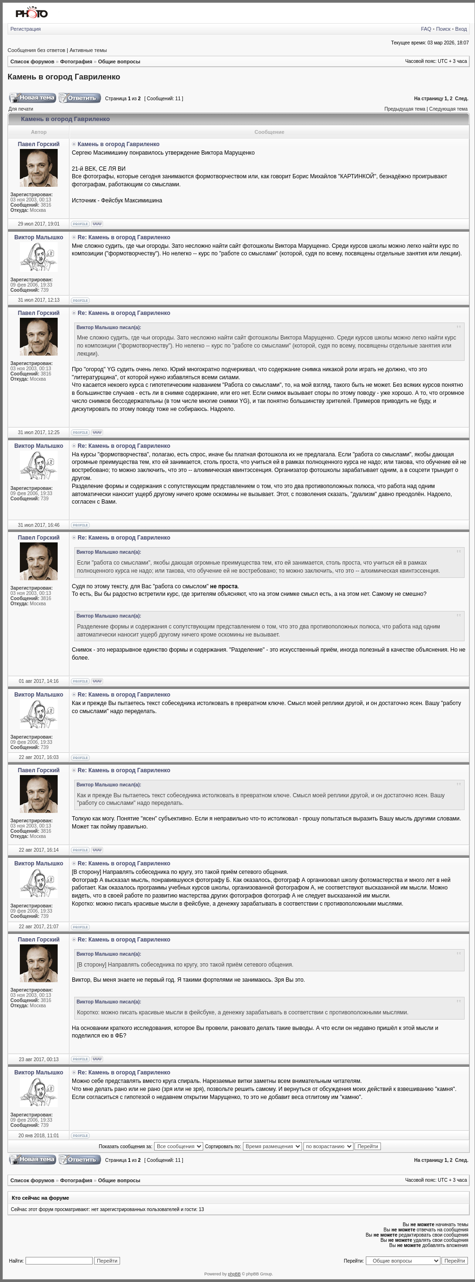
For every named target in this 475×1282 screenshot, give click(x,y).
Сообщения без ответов (36, 50)
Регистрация (25, 29)
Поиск (443, 29)
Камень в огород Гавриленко (64, 76)
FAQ (426, 29)
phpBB (234, 1274)
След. (461, 98)
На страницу (428, 98)
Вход (461, 29)
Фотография (76, 61)
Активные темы (88, 50)
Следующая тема (448, 109)
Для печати (21, 109)
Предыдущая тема (404, 109)
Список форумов (32, 61)
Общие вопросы (119, 61)
